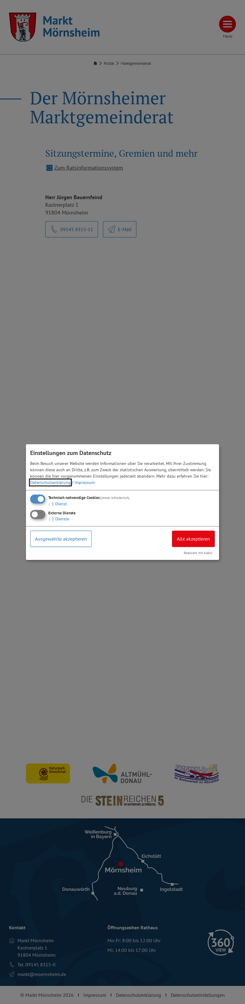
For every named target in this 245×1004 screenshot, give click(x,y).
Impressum (84, 482)
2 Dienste (58, 519)
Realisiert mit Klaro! (198, 553)
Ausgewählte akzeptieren (61, 539)
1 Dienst (57, 504)
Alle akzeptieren (193, 539)
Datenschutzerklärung (50, 482)
